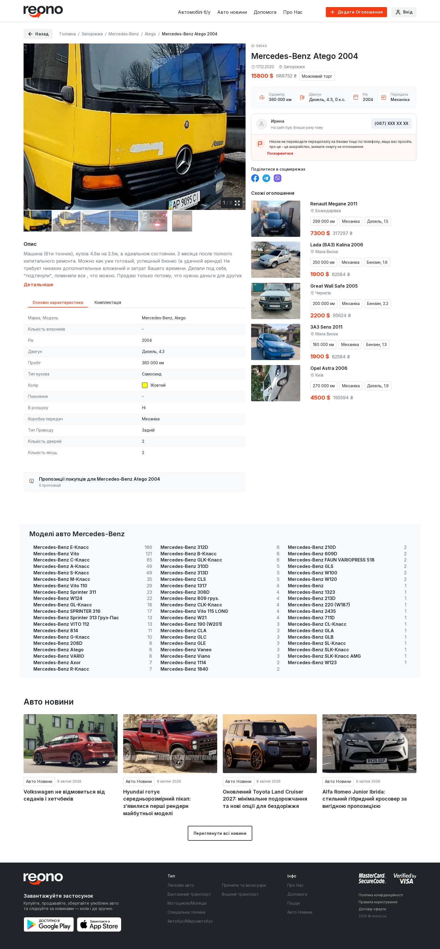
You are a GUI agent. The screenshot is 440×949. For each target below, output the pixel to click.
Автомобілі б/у (194, 12)
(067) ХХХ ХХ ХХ (391, 123)
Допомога (265, 12)
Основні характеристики (58, 302)
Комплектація (108, 302)
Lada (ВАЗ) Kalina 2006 (336, 244)
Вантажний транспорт (189, 894)
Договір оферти (372, 909)
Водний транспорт (240, 894)
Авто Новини (39, 781)
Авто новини (232, 12)
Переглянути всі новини (220, 833)
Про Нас (292, 12)
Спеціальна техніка (186, 912)
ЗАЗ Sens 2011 (326, 327)
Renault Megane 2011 (333, 204)
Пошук (293, 903)
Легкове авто (181, 885)
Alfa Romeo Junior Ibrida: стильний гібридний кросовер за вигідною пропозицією (364, 799)
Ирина (277, 121)
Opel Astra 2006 (328, 368)
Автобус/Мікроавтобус (190, 921)
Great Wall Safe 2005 (334, 286)
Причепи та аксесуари (244, 885)
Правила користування (378, 902)
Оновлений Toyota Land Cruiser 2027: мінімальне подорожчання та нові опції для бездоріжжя (265, 799)
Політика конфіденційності (381, 895)
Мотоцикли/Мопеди (187, 903)
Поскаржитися (280, 153)
